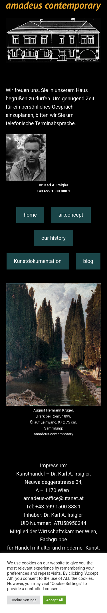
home (30, 215)
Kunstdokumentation (38, 261)
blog (88, 261)
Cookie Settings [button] (24, 600)
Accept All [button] (54, 600)
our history (53, 238)
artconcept (70, 215)
